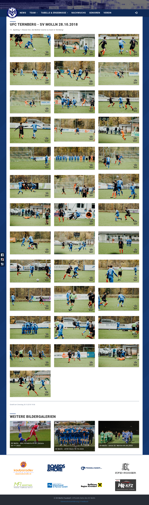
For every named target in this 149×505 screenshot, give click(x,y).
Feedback (84, 501)
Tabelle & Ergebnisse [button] (54, 13)
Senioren (94, 13)
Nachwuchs (78, 13)
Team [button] (33, 13)
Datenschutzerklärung (70, 501)
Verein (107, 13)
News (23, 13)
